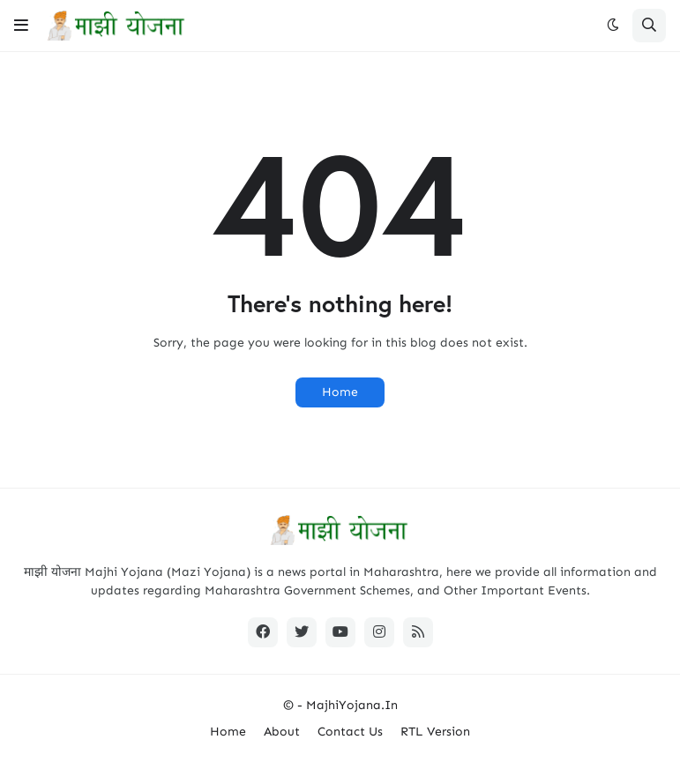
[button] (21, 26)
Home (340, 392)
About (282, 731)
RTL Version (435, 731)
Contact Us (350, 731)
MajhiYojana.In (352, 705)
